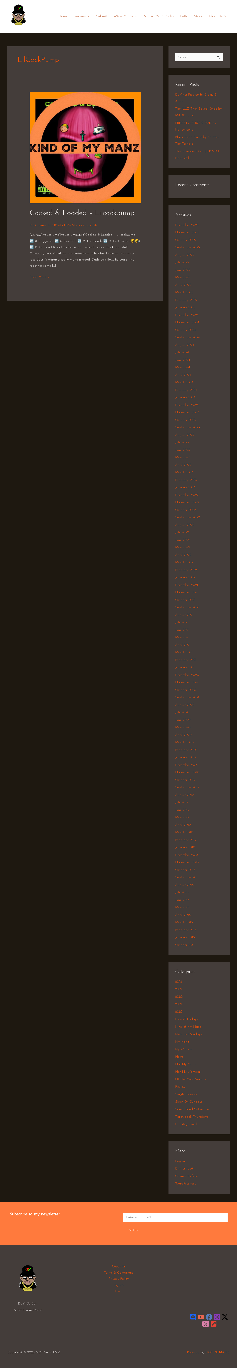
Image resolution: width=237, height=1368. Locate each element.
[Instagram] (216, 1317)
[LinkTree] (213, 1323)
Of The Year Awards (190, 1079)
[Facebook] (209, 1317)
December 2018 (186, 855)
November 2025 (187, 232)
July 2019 (181, 802)
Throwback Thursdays (191, 1117)
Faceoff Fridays (186, 1019)
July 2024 (182, 352)
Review (180, 1087)
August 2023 (184, 435)
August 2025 (184, 255)
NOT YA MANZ (19, 27)
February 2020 (186, 750)
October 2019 (185, 780)
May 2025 (182, 277)
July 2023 (182, 442)
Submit (101, 16)
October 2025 (185, 240)
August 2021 (184, 615)
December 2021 (186, 585)
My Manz (182, 1042)
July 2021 (181, 622)
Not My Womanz (187, 1072)
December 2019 (186, 765)
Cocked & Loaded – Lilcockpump (82, 213)
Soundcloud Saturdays (192, 1109)
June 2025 (182, 270)
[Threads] (205, 1323)
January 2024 (185, 397)
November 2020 (187, 682)
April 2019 (183, 825)
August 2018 (184, 885)
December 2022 (186, 495)
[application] (88, 16)
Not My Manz (185, 1064)
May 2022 (182, 547)
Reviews (82, 16)
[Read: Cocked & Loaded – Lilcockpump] (85, 147)
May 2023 (182, 457)
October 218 (184, 945)
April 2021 (183, 645)
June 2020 (183, 720)
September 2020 (187, 697)
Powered (193, 1352)
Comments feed (186, 1176)
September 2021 (187, 607)
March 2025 (184, 292)
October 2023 (185, 420)
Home (63, 16)
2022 (178, 1012)
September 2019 (187, 787)
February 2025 (186, 300)
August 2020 (185, 705)
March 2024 (184, 382)
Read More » (39, 276)
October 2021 (185, 600)
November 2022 (187, 502)
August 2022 (184, 525)
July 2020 (182, 712)
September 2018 (187, 877)
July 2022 (182, 532)
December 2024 (186, 315)
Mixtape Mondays (188, 1034)
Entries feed (184, 1168)
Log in (180, 1161)
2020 (179, 997)
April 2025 (183, 285)
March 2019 (184, 832)
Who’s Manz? (125, 16)
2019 (178, 989)
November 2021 (186, 592)
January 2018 (185, 937)
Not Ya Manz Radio (159, 16)
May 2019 (182, 817)
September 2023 (187, 427)
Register (119, 1285)
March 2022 (184, 562)
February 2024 (186, 390)
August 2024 (184, 345)
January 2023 (185, 487)
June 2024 (182, 360)
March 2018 (184, 922)
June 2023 (182, 450)
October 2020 (185, 690)
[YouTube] (201, 1317)
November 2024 (187, 322)
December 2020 (187, 675)
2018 (178, 982)
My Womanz (184, 1049)
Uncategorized (186, 1124)
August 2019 (184, 795)
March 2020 (184, 742)
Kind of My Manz (67, 225)
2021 (178, 1004)
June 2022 (182, 540)
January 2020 (185, 757)
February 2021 (185, 660)
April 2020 (183, 735)
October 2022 (185, 510)
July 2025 (182, 262)
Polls (183, 16)
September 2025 (187, 247)
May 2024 (182, 367)
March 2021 (184, 652)
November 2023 (187, 412)
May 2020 (183, 727)
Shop (198, 16)
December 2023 (186, 405)
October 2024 (185, 330)
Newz (179, 1057)
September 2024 (187, 337)
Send (133, 1230)
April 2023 (183, 465)
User (118, 1291)
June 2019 (182, 810)
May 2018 (182, 907)
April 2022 (183, 555)
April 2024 (183, 375)
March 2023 (184, 472)
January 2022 (185, 577)
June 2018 (182, 900)
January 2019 (185, 847)
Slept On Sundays (188, 1102)
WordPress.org (185, 1183)
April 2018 (183, 915)
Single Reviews (186, 1094)
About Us (217, 16)
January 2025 (185, 307)
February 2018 (185, 930)
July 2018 (181, 892)
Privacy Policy (119, 1279)
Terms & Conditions (118, 1272)
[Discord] (193, 1317)
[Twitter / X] (224, 1317)
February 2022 (186, 570)
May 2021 (182, 637)
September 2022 (187, 517)
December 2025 (186, 225)
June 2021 (182, 630)
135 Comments (40, 225)
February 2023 (186, 480)
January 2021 (185, 667)
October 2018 (185, 870)
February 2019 (185, 840)
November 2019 (187, 772)
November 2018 (187, 862)
